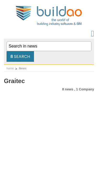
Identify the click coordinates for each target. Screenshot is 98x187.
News (22, 68)
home (10, 68)
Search (20, 56)
